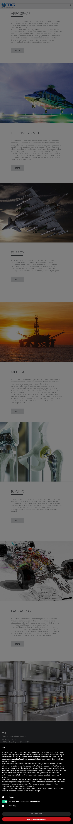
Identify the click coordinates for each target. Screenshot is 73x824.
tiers (29, 764)
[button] (70, 746)
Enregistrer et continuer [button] (36, 819)
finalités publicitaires (9, 773)
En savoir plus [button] (36, 814)
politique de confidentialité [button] (22, 755)
